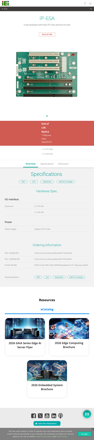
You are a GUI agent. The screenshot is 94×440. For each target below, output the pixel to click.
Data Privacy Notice (44, 436)
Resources (63, 163)
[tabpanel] (47, 75)
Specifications (47, 163)
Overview (31, 163)
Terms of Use (61, 436)
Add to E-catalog (65, 181)
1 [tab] (47, 116)
